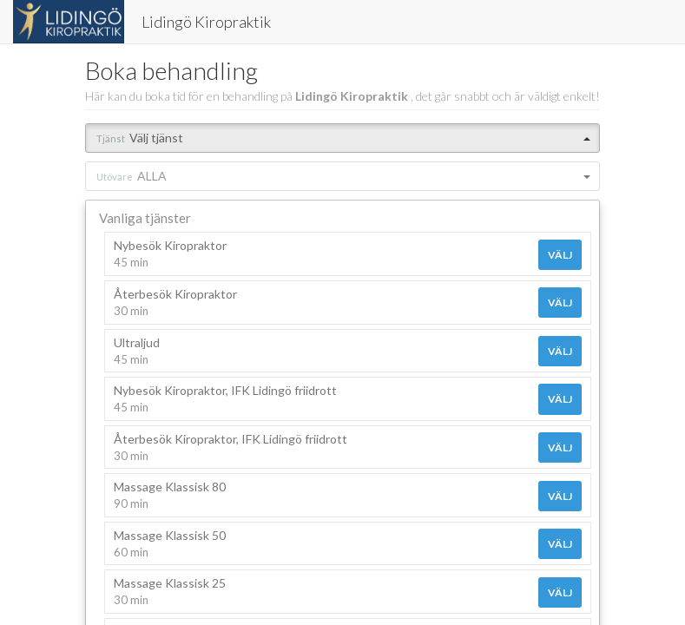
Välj (560, 254)
